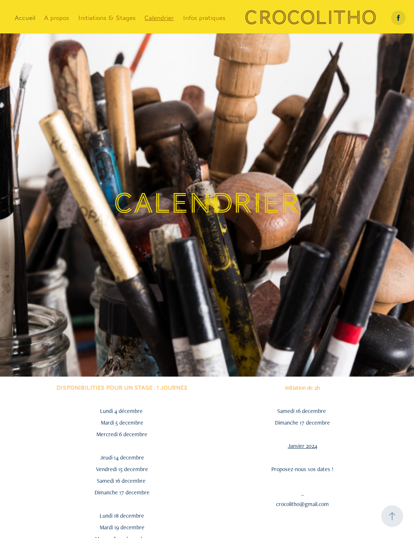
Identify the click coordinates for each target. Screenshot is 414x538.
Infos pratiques (204, 17)
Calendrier (159, 17)
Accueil (25, 17)
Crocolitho (310, 18)
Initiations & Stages (107, 17)
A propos (56, 17)
